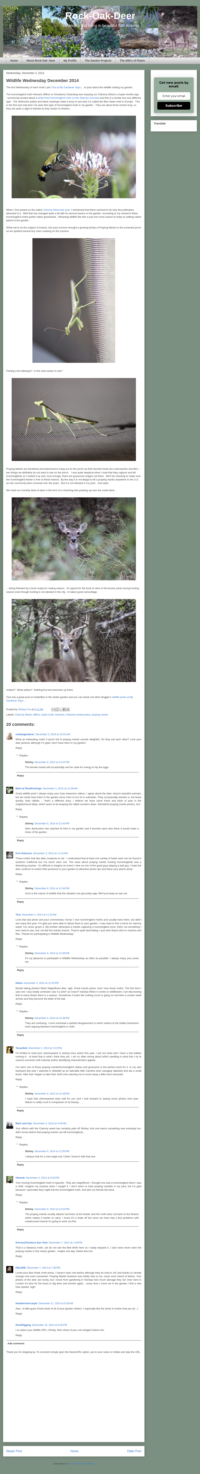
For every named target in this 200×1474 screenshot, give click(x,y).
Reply (19, 747)
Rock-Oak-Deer (100, 15)
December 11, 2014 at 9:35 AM (55, 1303)
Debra (19, 982)
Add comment (16, 1343)
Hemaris (59, 714)
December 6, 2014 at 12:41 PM (52, 762)
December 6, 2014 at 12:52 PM (52, 1209)
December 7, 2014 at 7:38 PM (43, 1267)
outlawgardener (25, 734)
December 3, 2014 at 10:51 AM (53, 734)
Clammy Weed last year (56, 209)
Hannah (20, 1177)
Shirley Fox (24, 709)
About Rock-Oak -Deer (40, 60)
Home (14, 60)
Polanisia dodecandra (78, 714)
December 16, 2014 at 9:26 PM (49, 1324)
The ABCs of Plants (132, 60)
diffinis (36, 714)
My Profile (70, 60)
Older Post (134, 1451)
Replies (23, 755)
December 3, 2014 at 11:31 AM (50, 853)
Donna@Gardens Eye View (32, 1242)
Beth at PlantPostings (29, 788)
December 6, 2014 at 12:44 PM (52, 888)
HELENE (21, 1267)
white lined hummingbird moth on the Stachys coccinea (68, 97)
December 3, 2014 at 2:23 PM (45, 1048)
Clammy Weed (23, 714)
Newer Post (14, 1451)
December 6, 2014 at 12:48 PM (52, 1018)
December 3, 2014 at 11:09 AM (60, 788)
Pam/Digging (23, 1324)
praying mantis (100, 714)
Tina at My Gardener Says (66, 87)
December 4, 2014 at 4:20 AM (49, 1123)
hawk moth (48, 714)
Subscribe (173, 105)
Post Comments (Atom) (81, 1463)
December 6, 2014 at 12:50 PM (52, 1151)
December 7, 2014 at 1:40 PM (65, 1242)
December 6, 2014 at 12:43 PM (52, 823)
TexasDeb (21, 1048)
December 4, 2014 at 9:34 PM (42, 1177)
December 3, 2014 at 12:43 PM (41, 982)
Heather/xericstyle (26, 1303)
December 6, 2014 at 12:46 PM (52, 953)
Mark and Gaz (24, 1123)
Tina (18, 914)
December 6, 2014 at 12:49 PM (52, 1093)
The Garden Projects (98, 60)
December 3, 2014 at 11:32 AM (39, 914)
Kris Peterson (24, 853)
